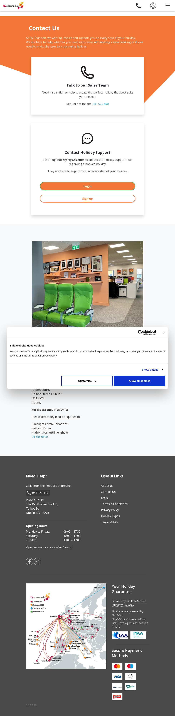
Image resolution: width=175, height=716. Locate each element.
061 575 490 (101, 104)
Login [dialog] (87, 186)
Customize (87, 380)
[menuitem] (153, 5)
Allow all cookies (140, 380)
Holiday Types (110, 516)
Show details (150, 369)
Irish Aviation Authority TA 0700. (129, 603)
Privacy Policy (110, 510)
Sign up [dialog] (87, 199)
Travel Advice (110, 522)
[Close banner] (164, 332)
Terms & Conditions (114, 504)
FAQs (104, 498)
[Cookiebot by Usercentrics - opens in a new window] (140, 332)
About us (107, 486)
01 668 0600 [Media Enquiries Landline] (40, 437)
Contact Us (108, 492)
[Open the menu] (168, 5)
